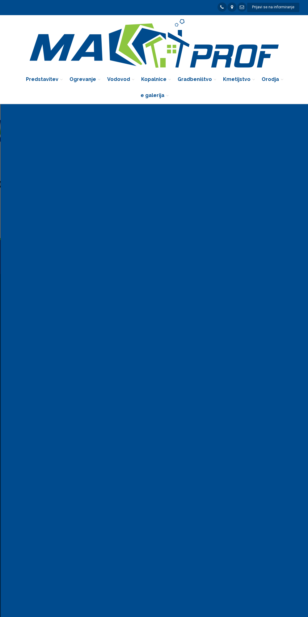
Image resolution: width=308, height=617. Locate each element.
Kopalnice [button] (154, 79)
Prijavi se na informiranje (273, 7)
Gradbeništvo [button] (195, 79)
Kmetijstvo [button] (237, 79)
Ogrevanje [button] (83, 79)
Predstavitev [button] (42, 79)
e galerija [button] (152, 95)
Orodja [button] (270, 79)
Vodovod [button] (118, 79)
